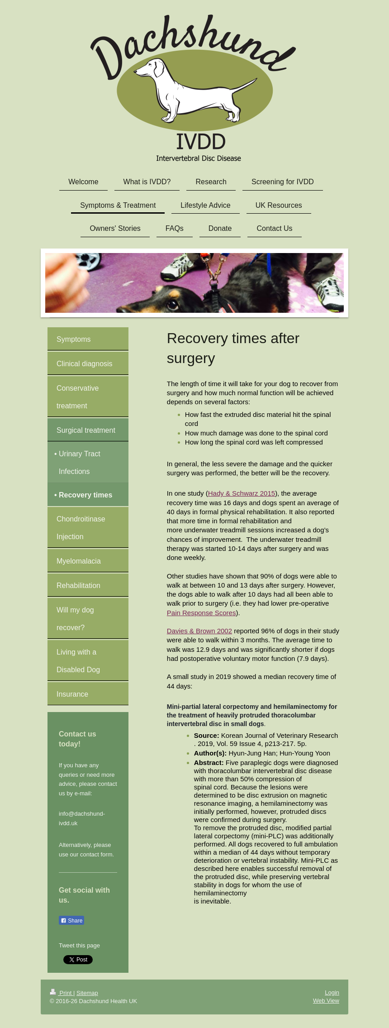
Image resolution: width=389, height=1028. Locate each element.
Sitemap (87, 993)
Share (71, 921)
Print (61, 993)
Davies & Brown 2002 (199, 631)
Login (332, 992)
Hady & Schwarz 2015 (241, 493)
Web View (326, 1000)
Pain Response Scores (201, 613)
